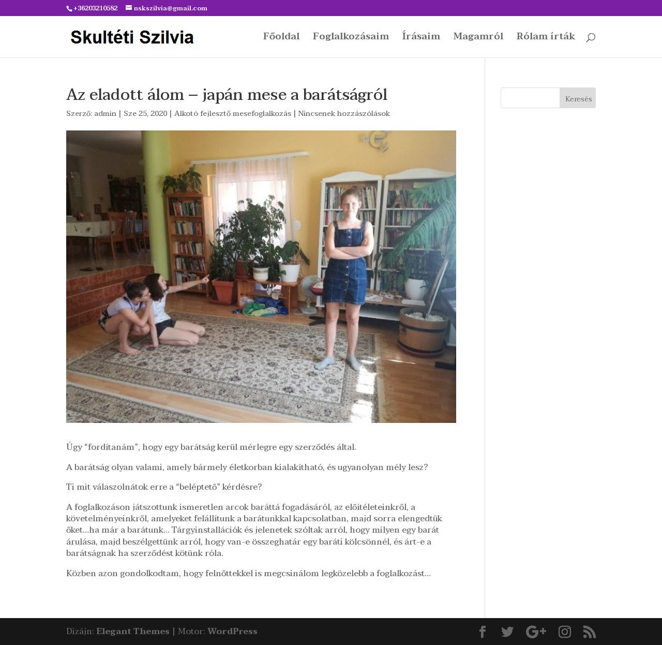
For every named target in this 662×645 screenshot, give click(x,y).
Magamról (478, 39)
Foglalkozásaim (351, 39)
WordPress (232, 631)
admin (105, 114)
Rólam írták (546, 39)
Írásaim (421, 39)
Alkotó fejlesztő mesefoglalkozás (232, 114)
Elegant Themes (133, 631)
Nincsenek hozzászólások (344, 114)
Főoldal (281, 39)
